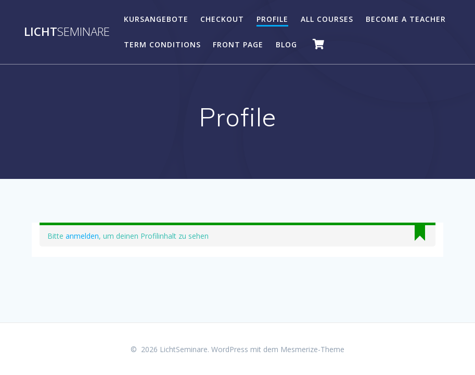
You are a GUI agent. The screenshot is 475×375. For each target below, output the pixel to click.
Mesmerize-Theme (312, 349)
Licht (67, 31)
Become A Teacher (406, 19)
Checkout (222, 19)
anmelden (82, 236)
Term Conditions (162, 44)
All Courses (327, 19)
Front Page (238, 44)
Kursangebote (156, 19)
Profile (272, 19)
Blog (286, 44)
